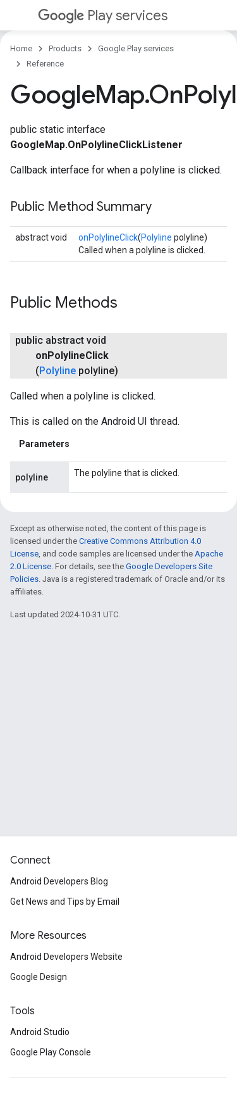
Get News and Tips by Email (64, 901)
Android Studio (40, 1032)
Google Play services (136, 48)
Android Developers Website (66, 957)
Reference (45, 63)
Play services (102, 15)
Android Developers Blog (59, 881)
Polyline (156, 237)
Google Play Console (50, 1052)
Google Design (38, 977)
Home (21, 48)
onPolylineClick (108, 237)
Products (65, 48)
